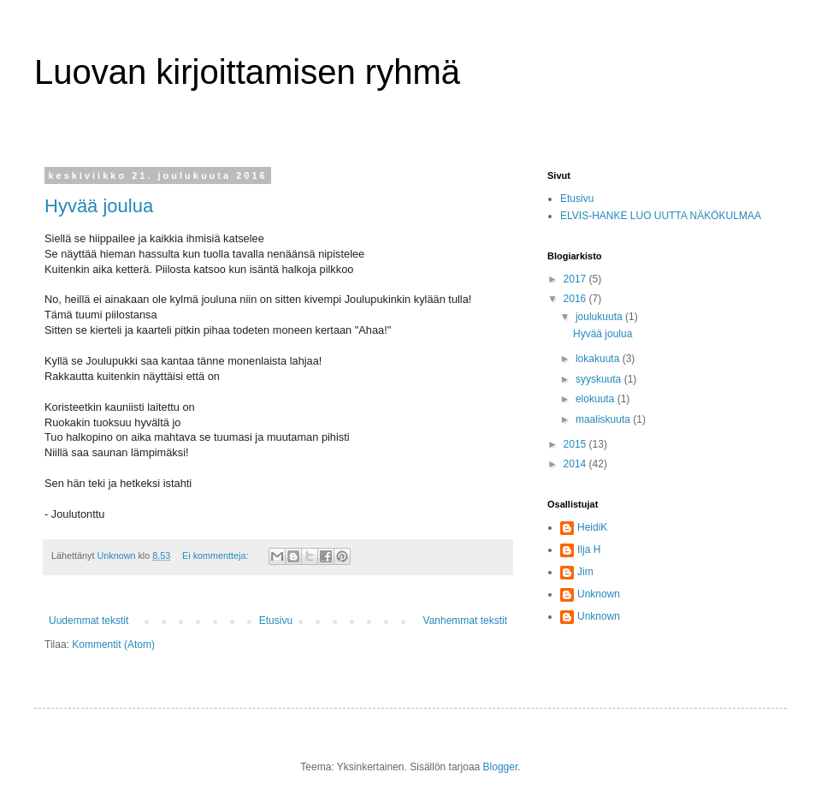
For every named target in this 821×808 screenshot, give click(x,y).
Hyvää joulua (98, 206)
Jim (585, 572)
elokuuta (596, 399)
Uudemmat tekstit (88, 621)
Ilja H (588, 550)
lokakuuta (599, 359)
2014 (576, 464)
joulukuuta (600, 317)
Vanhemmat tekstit (465, 621)
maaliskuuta (604, 419)
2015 (576, 444)
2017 (576, 279)
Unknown (598, 594)
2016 (576, 299)
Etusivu (275, 621)
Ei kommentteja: (216, 555)
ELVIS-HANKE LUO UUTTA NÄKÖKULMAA (660, 216)
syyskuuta (600, 379)
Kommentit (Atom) (113, 645)
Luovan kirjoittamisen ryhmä (247, 72)
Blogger (500, 767)
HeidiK (592, 527)
